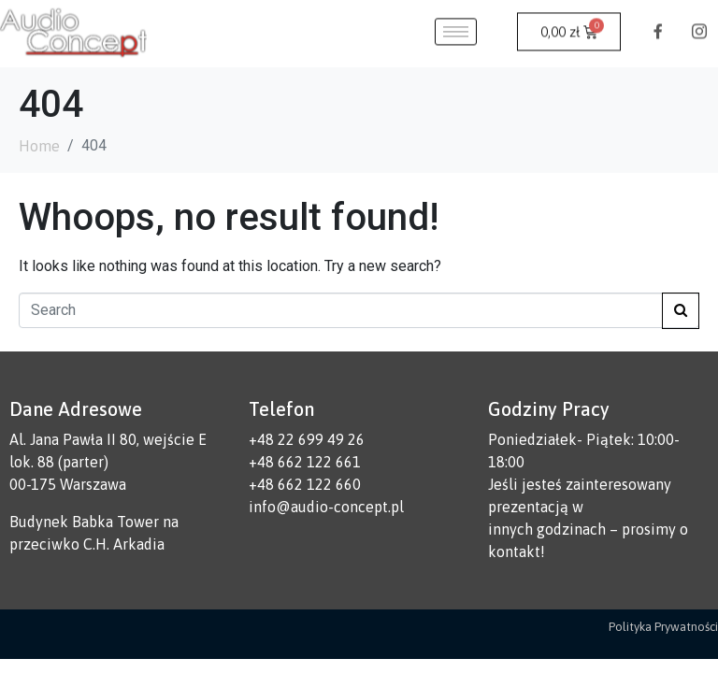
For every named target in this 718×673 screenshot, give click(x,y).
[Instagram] (699, 18)
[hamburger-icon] (456, 18)
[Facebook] (658, 18)
